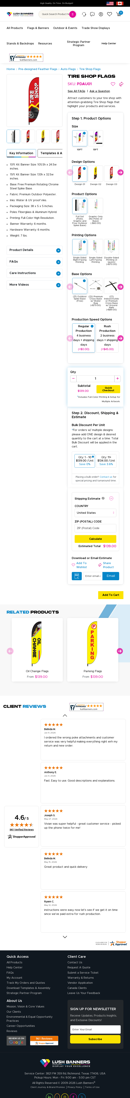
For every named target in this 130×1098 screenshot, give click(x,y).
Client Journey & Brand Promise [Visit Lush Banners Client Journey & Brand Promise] (44, 1080)
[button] (113, 80)
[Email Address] (95, 1023)
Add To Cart (109, 591)
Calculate (95, 535)
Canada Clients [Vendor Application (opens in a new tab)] (77, 981)
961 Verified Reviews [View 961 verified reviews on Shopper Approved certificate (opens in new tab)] (22, 823)
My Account (14, 971)
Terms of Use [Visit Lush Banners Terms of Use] (97, 1080)
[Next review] (65, 930)
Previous (70, 168)
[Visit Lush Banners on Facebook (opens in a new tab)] (73, 1090)
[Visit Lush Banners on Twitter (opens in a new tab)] (81, 1090)
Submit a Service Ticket (83, 966)
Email (109, 572)
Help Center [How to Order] (15, 961)
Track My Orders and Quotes (26, 976)
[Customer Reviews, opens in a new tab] (26, 53)
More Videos (35, 280)
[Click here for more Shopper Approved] (111, 937)
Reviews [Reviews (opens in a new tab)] (12, 1024)
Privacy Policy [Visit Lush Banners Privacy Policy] (76, 1080)
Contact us (106, 473)
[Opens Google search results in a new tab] (16, 1034)
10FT (79, 146)
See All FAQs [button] (76, 87)
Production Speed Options (92, 315)
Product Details (35, 246)
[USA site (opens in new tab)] (110, 3)
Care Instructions (35, 269)
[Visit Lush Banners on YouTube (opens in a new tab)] (57, 1090)
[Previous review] (65, 709)
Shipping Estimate (87, 494)
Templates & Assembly (57, 149)
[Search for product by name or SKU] (57, 14)
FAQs (35, 257)
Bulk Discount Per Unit (88, 421)
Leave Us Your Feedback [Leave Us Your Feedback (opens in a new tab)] (84, 986)
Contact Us (75, 956)
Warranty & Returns (81, 971)
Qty (73, 368)
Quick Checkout (108, 384)
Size (75, 122)
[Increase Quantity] (117, 374)
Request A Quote (79, 961)
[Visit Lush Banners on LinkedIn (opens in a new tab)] (49, 1090)
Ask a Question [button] (100, 87)
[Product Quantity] (95, 374)
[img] (22, 818)
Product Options (84, 190)
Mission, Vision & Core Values (25, 1000)
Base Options (82, 270)
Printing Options (84, 231)
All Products (14, 956)
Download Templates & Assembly (28, 981)
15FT (95, 146)
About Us (14, 994)
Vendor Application (80, 976)
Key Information (21, 149)
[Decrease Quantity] (73, 374)
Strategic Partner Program (24, 986)
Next (120, 168)
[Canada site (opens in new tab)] (119, 3)
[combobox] (95, 509)
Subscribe (95, 1032)
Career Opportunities (21, 1019)
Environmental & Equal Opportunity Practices (29, 1012)
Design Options (83, 157)
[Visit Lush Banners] (65, 1055)
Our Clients (14, 1005)
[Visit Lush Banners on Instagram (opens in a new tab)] (64, 1090)
